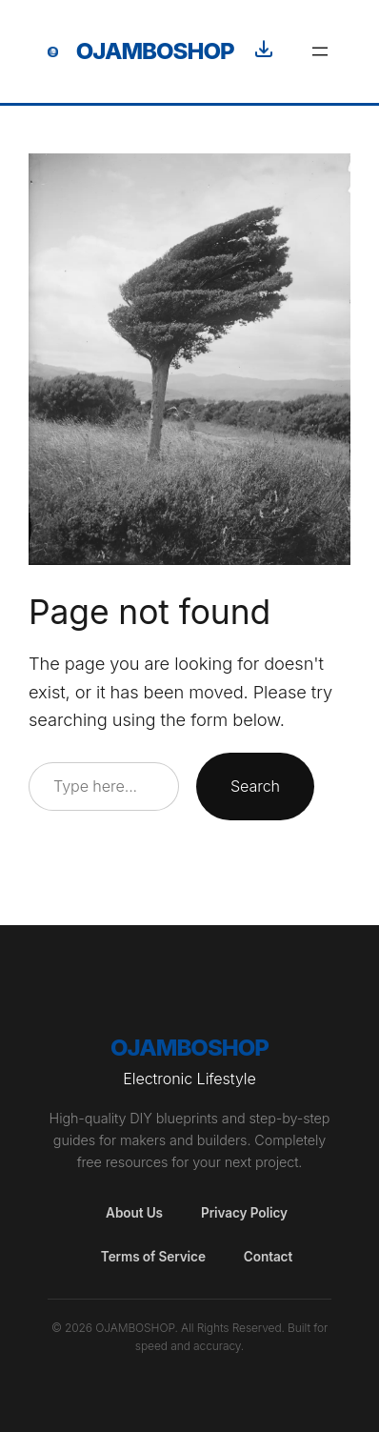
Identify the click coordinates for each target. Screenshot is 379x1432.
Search (255, 786)
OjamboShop (155, 51)
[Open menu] (320, 51)
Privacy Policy (244, 1212)
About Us (134, 1212)
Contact (268, 1256)
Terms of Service (153, 1256)
